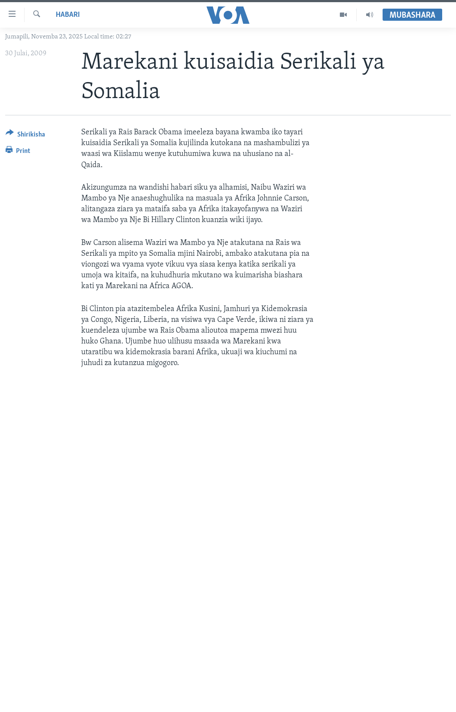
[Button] (25, 136)
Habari (68, 15)
